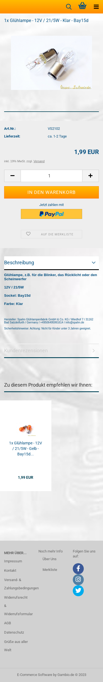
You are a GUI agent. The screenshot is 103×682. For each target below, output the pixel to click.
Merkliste (50, 570)
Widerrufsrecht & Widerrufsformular (17, 605)
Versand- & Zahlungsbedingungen (17, 584)
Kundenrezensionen (26, 350)
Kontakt (10, 570)
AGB (7, 623)
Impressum (13, 561)
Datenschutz (14, 632)
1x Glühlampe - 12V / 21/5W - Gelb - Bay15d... (25, 448)
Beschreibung (19, 262)
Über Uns (50, 559)
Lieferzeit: (12, 136)
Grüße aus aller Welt (16, 646)
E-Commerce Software (34, 675)
